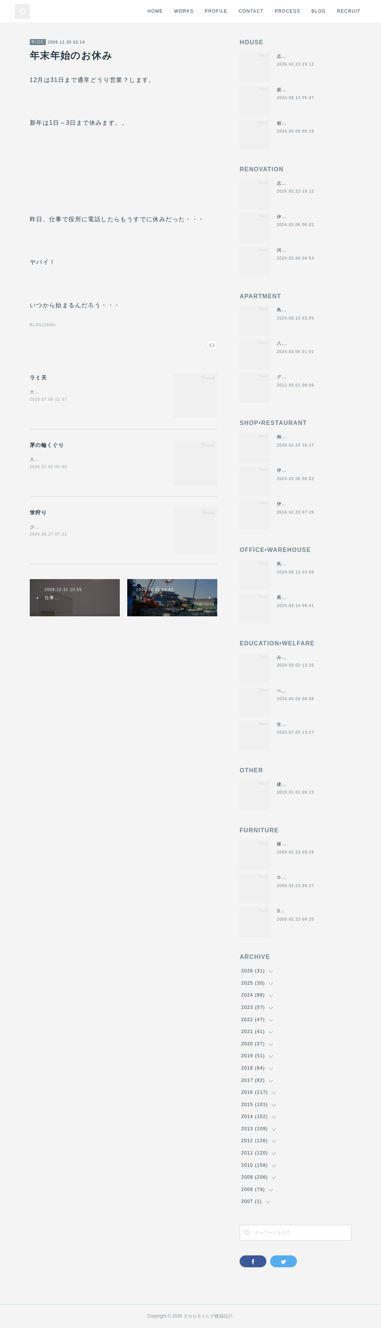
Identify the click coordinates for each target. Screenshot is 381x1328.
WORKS (183, 11)
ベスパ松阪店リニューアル (307, 690)
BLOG (318, 11)
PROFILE (216, 11)
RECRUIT (349, 11)
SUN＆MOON (293, 911)
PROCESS (287, 11)
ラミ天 (38, 378)
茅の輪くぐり (47, 445)
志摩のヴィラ (292, 56)
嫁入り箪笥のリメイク (302, 843)
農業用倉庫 (289, 597)
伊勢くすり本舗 (294, 216)
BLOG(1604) (43, 325)
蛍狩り (38, 512)
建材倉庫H (289, 784)
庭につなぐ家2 (293, 89)
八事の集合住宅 (294, 343)
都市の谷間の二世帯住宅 (304, 123)
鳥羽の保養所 (292, 309)
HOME (155, 11)
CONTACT (251, 11)
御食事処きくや (294, 436)
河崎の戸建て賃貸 (297, 250)
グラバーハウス (294, 376)
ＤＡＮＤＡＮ (292, 877)
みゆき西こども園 (297, 657)
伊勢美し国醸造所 (297, 503)
